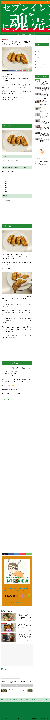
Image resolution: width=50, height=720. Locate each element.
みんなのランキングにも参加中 (12, 602)
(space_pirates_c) (7, 77)
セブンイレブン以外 (41, 61)
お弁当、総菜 (5, 39)
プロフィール (15, 718)
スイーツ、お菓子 (40, 54)
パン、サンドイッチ (41, 64)
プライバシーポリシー (7, 718)
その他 (38, 51)
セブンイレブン (40, 58)
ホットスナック (5, 399)
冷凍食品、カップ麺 (41, 71)
